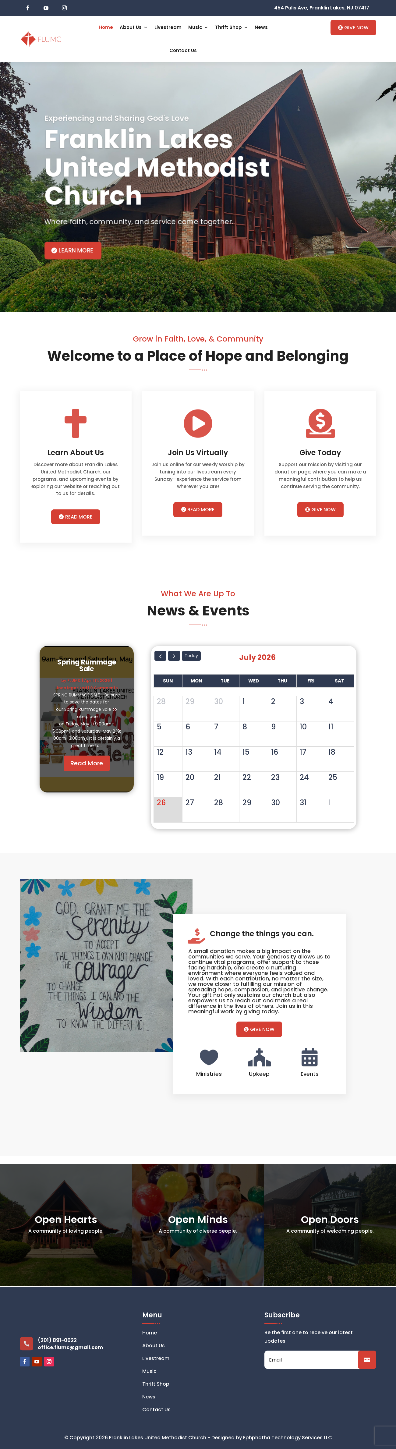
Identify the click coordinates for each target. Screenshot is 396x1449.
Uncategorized (71, 690)
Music (195, 27)
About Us (131, 27)
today (191, 656)
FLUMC (74, 683)
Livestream (168, 27)
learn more (76, 250)
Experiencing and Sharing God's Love (116, 118)
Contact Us (183, 50)
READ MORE (78, 516)
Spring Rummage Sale (86, 668)
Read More (86, 765)
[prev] (160, 656)
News (261, 27)
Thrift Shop (228, 27)
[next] (174, 656)
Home (106, 27)
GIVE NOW (356, 27)
